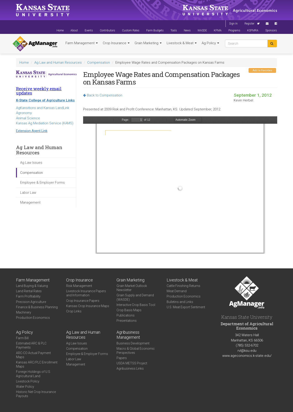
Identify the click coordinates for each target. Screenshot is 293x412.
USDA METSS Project (132, 363)
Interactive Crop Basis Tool (136, 305)
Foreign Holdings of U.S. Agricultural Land (33, 374)
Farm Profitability (28, 296)
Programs (234, 30)
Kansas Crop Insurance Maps (87, 306)
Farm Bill (22, 338)
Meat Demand (177, 291)
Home (60, 30)
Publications (126, 315)
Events (89, 30)
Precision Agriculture (31, 302)
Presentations (127, 320)
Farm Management (81, 43)
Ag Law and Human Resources (58, 62)
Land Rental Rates (29, 291)
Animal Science (28, 118)
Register (249, 23)
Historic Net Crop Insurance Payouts (36, 394)
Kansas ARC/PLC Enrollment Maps (36, 364)
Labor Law (28, 193)
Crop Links (73, 311)
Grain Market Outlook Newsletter (132, 288)
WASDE (202, 30)
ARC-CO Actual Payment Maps (33, 355)
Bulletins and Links (180, 302)
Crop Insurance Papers (82, 301)
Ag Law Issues (31, 163)
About (74, 30)
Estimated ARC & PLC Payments (31, 345)
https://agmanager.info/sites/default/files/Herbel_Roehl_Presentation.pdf (180, 185)
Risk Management (79, 286)
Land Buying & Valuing (32, 286)
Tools (174, 30)
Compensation (98, 62)
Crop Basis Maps (129, 310)
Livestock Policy (27, 381)
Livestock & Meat (182, 43)
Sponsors (271, 30)
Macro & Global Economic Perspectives (136, 351)
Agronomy (24, 113)
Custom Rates (130, 30)
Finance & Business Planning (37, 307)
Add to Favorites (262, 70)
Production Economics (33, 317)
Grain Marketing (148, 43)
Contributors (107, 30)
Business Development (133, 343)
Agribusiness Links (130, 368)
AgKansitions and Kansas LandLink (42, 108)
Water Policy (25, 386)
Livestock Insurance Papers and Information (86, 293)
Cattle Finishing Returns (183, 286)
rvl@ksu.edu (247, 351)
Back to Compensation (102, 95)
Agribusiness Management (128, 335)
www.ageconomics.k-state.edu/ (247, 356)
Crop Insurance (116, 43)
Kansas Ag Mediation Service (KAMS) (44, 123)
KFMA (218, 30)
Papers (122, 358)
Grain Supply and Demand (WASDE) (135, 297)
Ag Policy (210, 43)
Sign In (233, 23)
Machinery (23, 312)
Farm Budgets (155, 30)
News (187, 30)
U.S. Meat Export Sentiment (186, 307)
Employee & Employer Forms (42, 182)
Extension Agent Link (31, 131)
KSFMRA (252, 30)
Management (30, 202)
